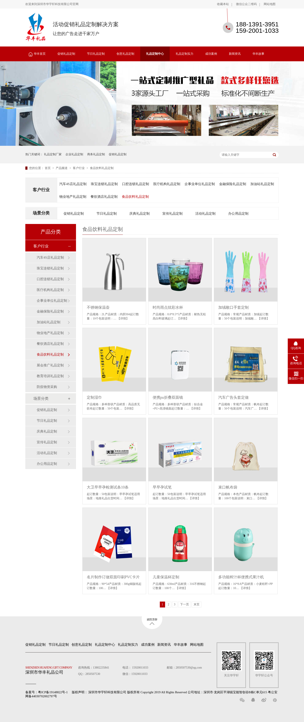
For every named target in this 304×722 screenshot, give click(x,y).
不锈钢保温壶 (98, 307)
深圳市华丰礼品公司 (50, 669)
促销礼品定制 (66, 53)
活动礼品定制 (205, 213)
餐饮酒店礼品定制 (104, 196)
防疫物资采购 (47, 387)
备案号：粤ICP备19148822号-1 (46, 692)
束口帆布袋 (227, 487)
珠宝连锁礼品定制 (104, 184)
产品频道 (62, 168)
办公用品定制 (238, 213)
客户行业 (79, 168)
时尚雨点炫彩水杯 (168, 307)
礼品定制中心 (155, 53)
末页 (197, 604)
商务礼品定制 (96, 154)
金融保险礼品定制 (232, 184)
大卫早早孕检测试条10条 (108, 487)
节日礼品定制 (96, 53)
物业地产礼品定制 (72, 196)
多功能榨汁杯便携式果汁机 (241, 577)
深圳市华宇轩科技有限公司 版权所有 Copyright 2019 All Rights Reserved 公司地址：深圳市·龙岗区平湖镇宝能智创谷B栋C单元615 (177, 692)
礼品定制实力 (184, 53)
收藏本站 (223, 4)
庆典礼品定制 (139, 213)
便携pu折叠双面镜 (168, 397)
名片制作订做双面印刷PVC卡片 (113, 577)
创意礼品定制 (125, 53)
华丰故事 (258, 53)
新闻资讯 (235, 53)
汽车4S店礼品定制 (73, 184)
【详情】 (123, 318)
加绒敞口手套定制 (233, 307)
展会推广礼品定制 (50, 365)
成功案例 (211, 53)
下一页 (184, 604)
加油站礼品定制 (262, 184)
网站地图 (270, 4)
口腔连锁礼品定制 (135, 184)
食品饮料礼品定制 (102, 168)
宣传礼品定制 (172, 213)
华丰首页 (40, 53)
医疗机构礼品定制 (166, 184)
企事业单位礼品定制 (200, 184)
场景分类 (41, 213)
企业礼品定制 (74, 154)
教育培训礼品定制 (50, 376)
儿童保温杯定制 (166, 577)
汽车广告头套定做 (233, 397)
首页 (48, 168)
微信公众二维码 (246, 4)
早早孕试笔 (162, 487)
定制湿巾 (94, 397)
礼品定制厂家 (53, 154)
